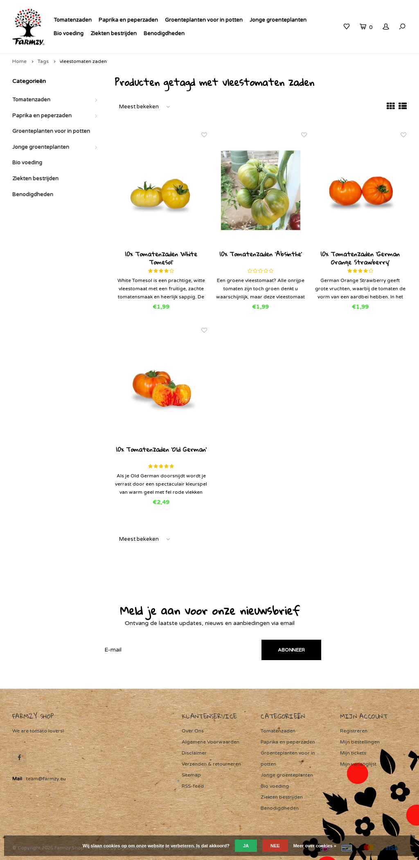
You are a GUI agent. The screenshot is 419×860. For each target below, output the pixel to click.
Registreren (353, 731)
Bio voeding (68, 33)
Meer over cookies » (314, 845)
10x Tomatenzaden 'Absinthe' (260, 255)
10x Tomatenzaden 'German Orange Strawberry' (360, 258)
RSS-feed (193, 786)
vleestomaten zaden (83, 61)
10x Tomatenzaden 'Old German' (161, 450)
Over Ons (193, 731)
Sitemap (191, 775)
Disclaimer (194, 753)
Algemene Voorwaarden (210, 742)
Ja (246, 845)
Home (19, 61)
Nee (275, 845)
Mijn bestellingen (360, 742)
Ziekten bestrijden (113, 33)
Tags (43, 61)
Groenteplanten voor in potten (204, 20)
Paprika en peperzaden (128, 20)
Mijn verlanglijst (358, 764)
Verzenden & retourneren (211, 764)
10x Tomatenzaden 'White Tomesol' (161, 258)
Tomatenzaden (73, 20)
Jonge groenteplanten (278, 20)
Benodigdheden (164, 33)
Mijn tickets (353, 753)
